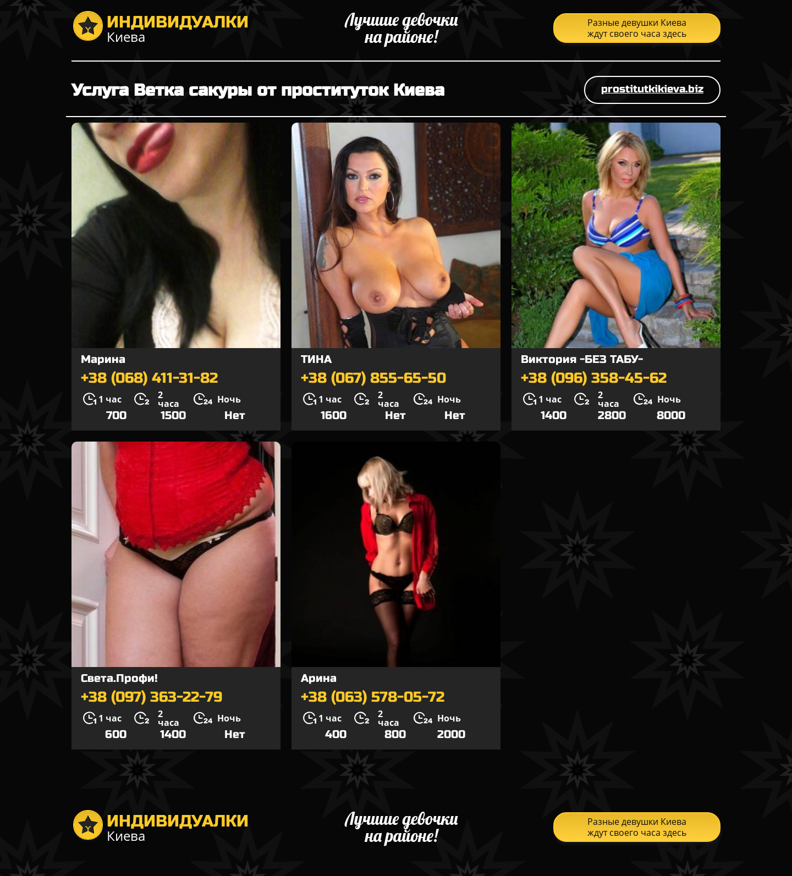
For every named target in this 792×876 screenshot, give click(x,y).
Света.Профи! (119, 678)
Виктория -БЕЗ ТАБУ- (582, 359)
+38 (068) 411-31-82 (149, 378)
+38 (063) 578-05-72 (372, 697)
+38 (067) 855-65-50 (373, 378)
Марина (103, 359)
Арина (319, 678)
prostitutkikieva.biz (652, 88)
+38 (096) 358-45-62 (594, 378)
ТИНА (316, 359)
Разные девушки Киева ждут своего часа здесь (636, 28)
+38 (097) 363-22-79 (151, 697)
